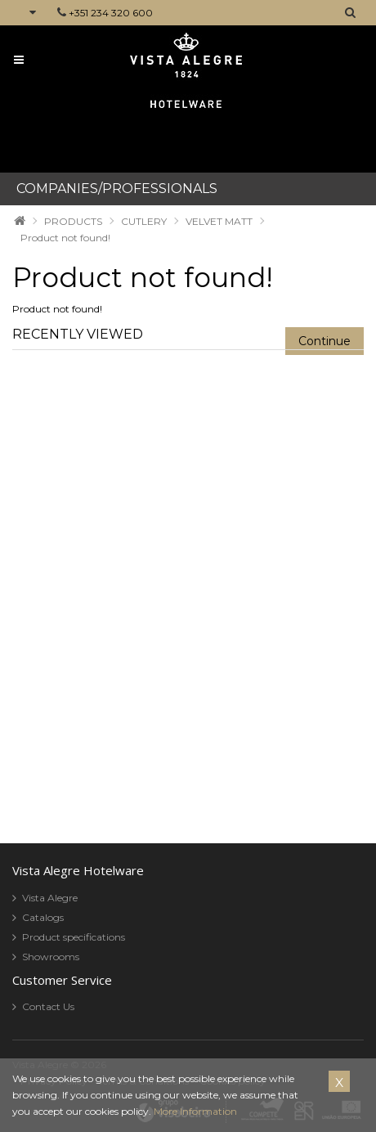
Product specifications (73, 937)
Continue (324, 341)
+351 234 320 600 (111, 13)
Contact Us (48, 1006)
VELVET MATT (219, 221)
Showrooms (50, 956)
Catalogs (43, 917)
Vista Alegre (50, 898)
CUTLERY (144, 221)
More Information (195, 1111)
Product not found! (65, 237)
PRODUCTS (73, 221)
